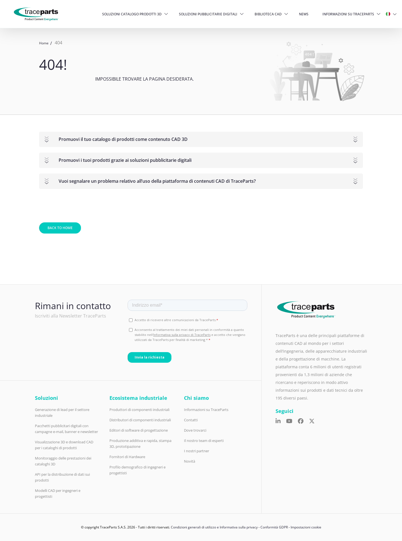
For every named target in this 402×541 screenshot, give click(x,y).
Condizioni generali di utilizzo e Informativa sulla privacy (214, 527)
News (303, 14)
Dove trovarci (195, 430)
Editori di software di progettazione (138, 430)
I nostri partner (196, 450)
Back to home (60, 227)
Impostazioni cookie (306, 527)
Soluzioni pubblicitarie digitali (208, 14)
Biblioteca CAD (268, 14)
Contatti (191, 419)
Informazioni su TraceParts (348, 14)
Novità (189, 461)
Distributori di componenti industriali (140, 419)
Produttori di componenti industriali (139, 409)
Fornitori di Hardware (127, 456)
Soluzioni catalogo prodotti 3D (132, 14)
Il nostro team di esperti (204, 440)
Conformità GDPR (274, 527)
